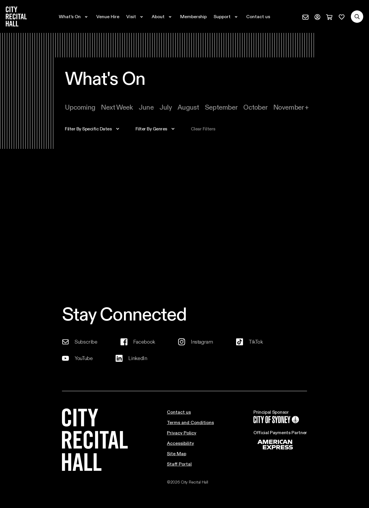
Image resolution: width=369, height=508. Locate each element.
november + (290, 107)
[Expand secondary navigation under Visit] (135, 16)
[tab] (80, 107)
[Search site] (357, 16)
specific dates (88, 128)
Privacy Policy (181, 432)
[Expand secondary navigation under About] (162, 16)
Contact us (179, 412)
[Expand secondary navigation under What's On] (74, 16)
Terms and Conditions (190, 422)
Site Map (176, 453)
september (221, 107)
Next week (117, 107)
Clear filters (203, 128)
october (255, 107)
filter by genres (151, 128)
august (188, 107)
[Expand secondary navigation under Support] (226, 16)
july (165, 107)
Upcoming (80, 107)
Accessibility (180, 443)
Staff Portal (179, 463)
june (146, 107)
